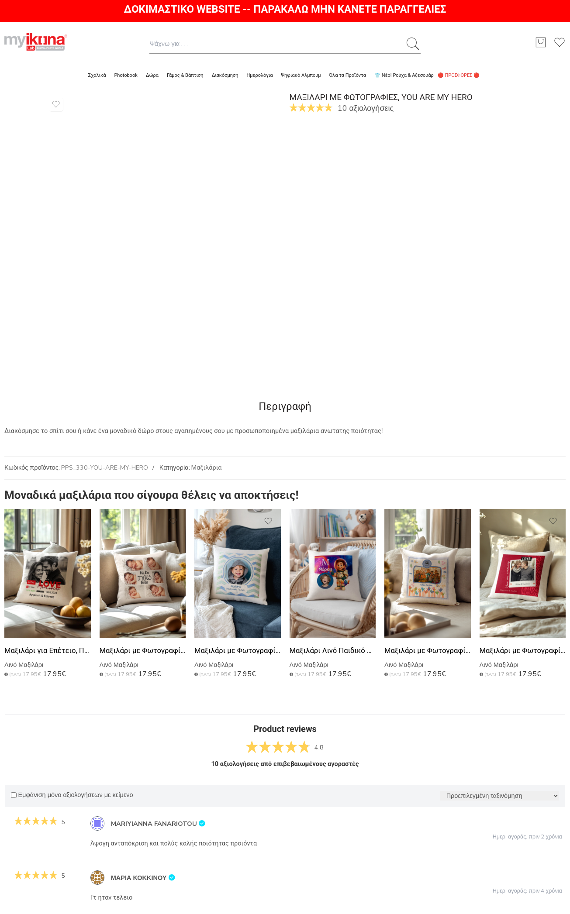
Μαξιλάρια (206, 467)
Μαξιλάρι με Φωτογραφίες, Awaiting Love (523, 650)
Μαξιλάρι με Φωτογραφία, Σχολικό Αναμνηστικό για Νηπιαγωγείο (427, 650)
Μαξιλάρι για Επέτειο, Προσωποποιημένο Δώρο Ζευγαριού (47, 650)
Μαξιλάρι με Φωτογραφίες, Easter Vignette (237, 650)
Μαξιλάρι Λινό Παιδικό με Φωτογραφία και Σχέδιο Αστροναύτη (333, 650)
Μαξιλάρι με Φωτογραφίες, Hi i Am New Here (143, 650)
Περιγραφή (285, 406)
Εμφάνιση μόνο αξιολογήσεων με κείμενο (72, 795)
